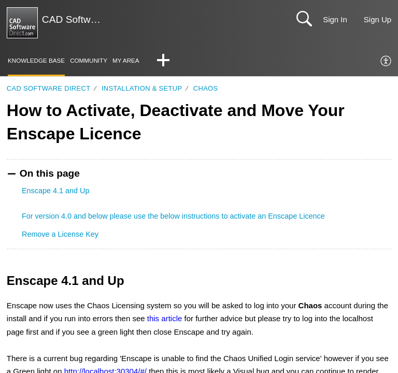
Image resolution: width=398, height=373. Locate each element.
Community (96, 61)
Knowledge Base (39, 61)
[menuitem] (386, 61)
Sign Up (377, 19)
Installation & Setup (142, 89)
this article (164, 319)
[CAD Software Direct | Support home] (22, 22)
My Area (136, 61)
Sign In (335, 19)
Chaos (205, 89)
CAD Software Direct (49, 89)
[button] (175, 62)
